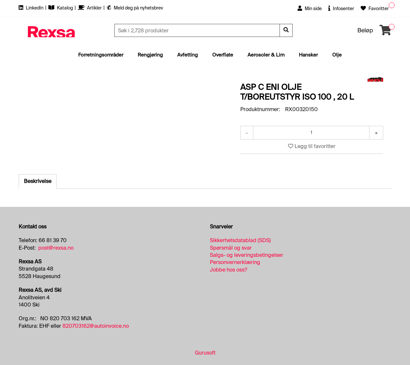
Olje (337, 55)
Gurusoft (205, 352)
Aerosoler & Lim (266, 55)
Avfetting (187, 55)
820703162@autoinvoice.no (95, 326)
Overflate (222, 55)
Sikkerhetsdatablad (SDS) (240, 240)
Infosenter (341, 8)
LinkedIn (31, 8)
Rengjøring (150, 55)
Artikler (90, 8)
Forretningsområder (100, 55)
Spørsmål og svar (231, 247)
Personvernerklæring (235, 262)
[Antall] (311, 133)
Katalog (61, 8)
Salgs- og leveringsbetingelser (246, 255)
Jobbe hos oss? (228, 269)
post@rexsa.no (56, 247)
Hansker (308, 55)
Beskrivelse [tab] (37, 181)
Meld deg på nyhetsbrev (135, 8)
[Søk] (197, 30)
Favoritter (375, 8)
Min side (310, 8)
